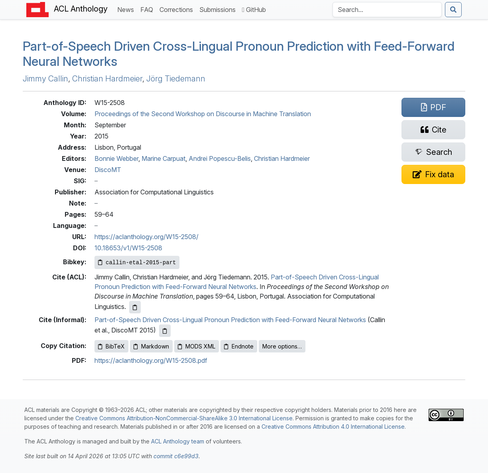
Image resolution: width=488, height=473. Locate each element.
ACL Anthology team (177, 441)
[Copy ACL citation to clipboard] (135, 307)
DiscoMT (107, 170)
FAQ (148, 9)
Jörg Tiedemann (175, 78)
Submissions (219, 9)
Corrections (177, 9)
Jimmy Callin (45, 78)
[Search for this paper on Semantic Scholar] (433, 152)
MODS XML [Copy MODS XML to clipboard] (196, 346)
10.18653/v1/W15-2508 (128, 248)
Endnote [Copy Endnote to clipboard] (239, 346)
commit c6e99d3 (176, 456)
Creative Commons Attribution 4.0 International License (333, 426)
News (127, 9)
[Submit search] (453, 9)
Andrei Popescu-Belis (220, 158)
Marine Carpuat (163, 158)
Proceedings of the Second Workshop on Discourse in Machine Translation (202, 114)
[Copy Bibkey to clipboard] (136, 262)
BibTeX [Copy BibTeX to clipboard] (111, 346)
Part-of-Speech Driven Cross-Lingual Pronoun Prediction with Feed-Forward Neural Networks (239, 53)
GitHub (254, 10)
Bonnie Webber (116, 158)
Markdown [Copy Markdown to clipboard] (151, 346)
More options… (282, 346)
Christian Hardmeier (107, 78)
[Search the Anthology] (387, 9)
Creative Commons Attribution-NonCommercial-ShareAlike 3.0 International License (184, 418)
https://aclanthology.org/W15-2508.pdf (150, 360)
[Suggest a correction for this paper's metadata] (433, 174)
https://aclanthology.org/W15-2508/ (146, 237)
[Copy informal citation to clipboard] (165, 331)
